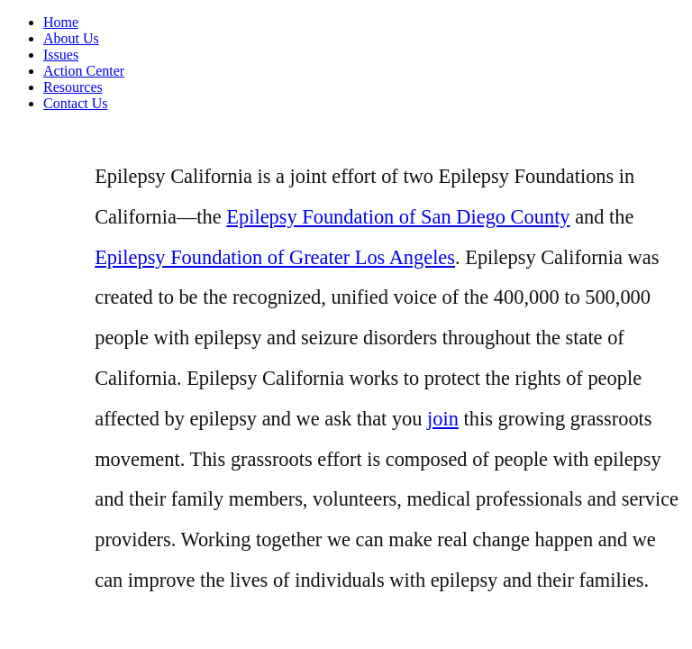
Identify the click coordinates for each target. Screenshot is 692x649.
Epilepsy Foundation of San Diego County (397, 217)
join (443, 418)
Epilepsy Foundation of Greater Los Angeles (275, 257)
